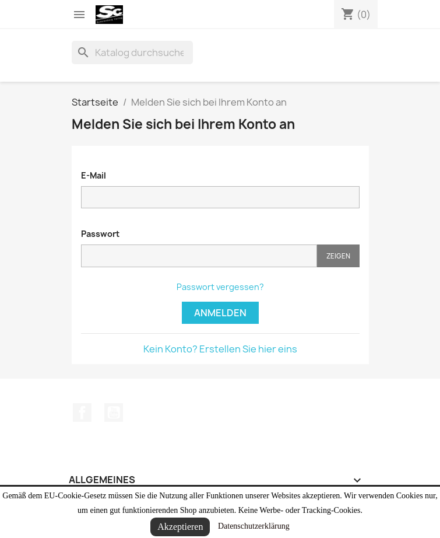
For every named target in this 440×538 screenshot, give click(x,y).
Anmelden (220, 312)
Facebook (82, 412)
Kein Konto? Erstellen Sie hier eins (220, 349)
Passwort (100, 233)
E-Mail (93, 175)
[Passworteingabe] (199, 255)
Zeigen (338, 255)
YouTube (113, 412)
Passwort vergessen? (220, 286)
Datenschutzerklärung (254, 526)
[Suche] (132, 52)
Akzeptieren (180, 527)
